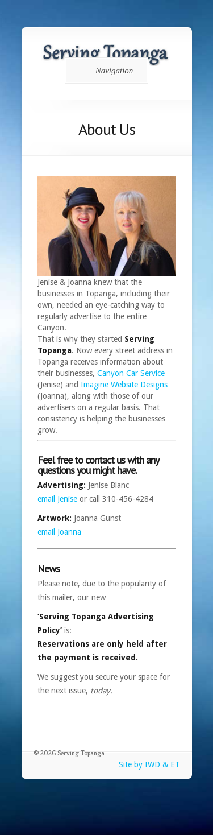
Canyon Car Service (131, 373)
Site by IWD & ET (149, 764)
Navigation (104, 70)
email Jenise (57, 498)
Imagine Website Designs (124, 384)
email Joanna (59, 531)
